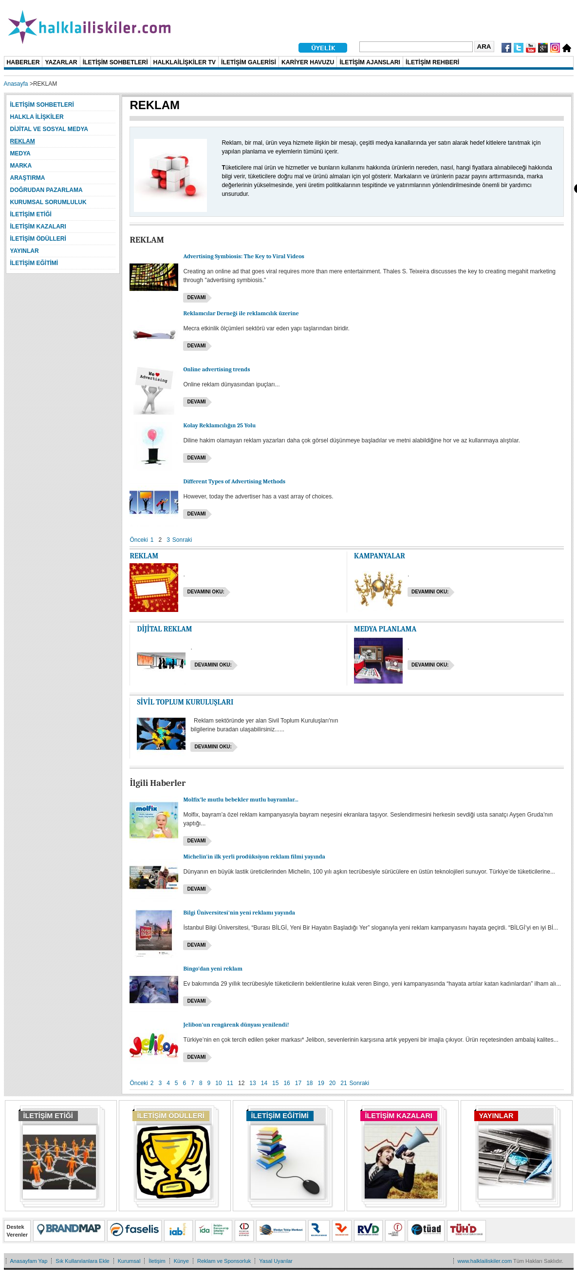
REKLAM (144, 556)
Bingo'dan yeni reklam (212, 968)
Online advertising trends (216, 369)
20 (332, 1083)
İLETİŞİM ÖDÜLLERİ (171, 1116)
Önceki (139, 539)
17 (298, 1083)
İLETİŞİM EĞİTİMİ (280, 1116)
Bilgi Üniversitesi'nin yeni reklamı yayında (239, 912)
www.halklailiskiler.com (485, 1261)
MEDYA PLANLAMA (385, 629)
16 (286, 1083)
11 (230, 1083)
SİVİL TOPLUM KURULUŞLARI (185, 702)
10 (218, 1083)
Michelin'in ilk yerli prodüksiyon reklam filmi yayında (254, 856)
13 (252, 1083)
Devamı (196, 297)
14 (264, 1083)
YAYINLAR (496, 1116)
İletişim (157, 1261)
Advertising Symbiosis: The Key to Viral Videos (243, 256)
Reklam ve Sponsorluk (224, 1261)
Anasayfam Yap (29, 1261)
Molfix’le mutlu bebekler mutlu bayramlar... (240, 799)
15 (275, 1083)
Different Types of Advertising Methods (234, 481)
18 (309, 1083)
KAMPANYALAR (379, 556)
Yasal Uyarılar (275, 1261)
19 (321, 1083)
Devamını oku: (205, 591)
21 (343, 1083)
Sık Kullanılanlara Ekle (82, 1261)
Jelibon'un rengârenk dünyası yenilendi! (236, 1024)
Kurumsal (129, 1261)
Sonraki (182, 539)
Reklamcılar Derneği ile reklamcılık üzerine (240, 313)
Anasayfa (16, 83)
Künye (181, 1261)
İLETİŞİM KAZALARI (398, 1116)
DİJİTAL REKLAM (164, 629)
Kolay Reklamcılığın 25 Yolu (219, 425)
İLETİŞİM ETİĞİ (48, 1116)
